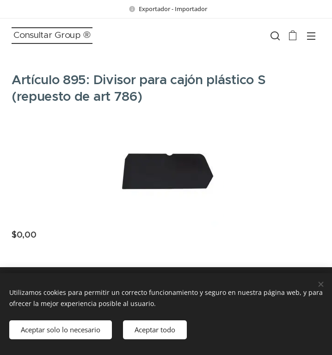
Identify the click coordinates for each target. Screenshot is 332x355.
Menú (311, 36)
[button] (274, 35)
